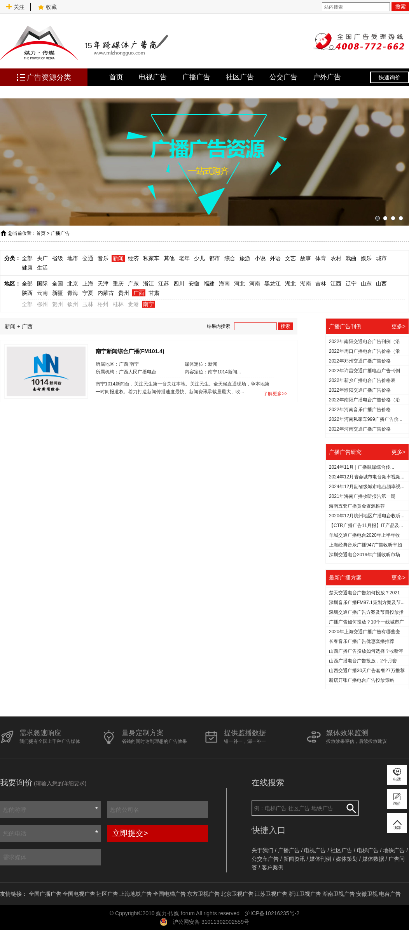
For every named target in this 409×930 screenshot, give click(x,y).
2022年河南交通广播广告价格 (360, 429)
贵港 (133, 304)
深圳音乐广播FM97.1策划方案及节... (367, 602)
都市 (214, 258)
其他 (169, 258)
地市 (72, 258)
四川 (178, 283)
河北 (239, 283)
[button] (377, 218)
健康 (27, 267)
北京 (72, 283)
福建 (209, 283)
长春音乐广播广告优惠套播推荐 (361, 641)
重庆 (118, 283)
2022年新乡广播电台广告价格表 (362, 380)
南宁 (148, 304)
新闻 (118, 258)
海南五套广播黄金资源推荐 (357, 506)
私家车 (151, 258)
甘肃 (154, 293)
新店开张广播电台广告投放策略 (361, 680)
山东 (366, 283)
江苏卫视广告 (271, 894)
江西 (335, 283)
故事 (305, 258)
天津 (103, 283)
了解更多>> (275, 393)
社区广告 (240, 77)
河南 (254, 283)
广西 (138, 293)
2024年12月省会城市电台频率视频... (366, 477)
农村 (335, 258)
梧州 (103, 304)
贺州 (57, 304)
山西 (381, 283)
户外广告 (327, 77)
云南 (42, 293)
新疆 (57, 293)
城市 (381, 258)
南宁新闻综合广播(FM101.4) (130, 351)
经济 (133, 258)
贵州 (123, 293)
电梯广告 (368, 850)
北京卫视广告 (237, 894)
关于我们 (262, 850)
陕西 (27, 293)
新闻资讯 (294, 859)
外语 (275, 258)
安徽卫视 (367, 894)
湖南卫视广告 (338, 894)
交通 (87, 258)
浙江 (148, 283)
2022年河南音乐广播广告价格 (360, 409)
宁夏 (87, 293)
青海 (72, 293)
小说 (260, 258)
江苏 (163, 283)
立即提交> (130, 833)
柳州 (42, 304)
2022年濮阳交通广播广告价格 (360, 390)
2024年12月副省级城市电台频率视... (366, 486)
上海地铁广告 (135, 894)
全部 (27, 258)
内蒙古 (106, 293)
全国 (57, 283)
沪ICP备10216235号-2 (272, 913)
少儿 (199, 258)
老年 (184, 258)
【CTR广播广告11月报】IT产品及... (366, 525)
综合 (229, 258)
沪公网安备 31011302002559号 (211, 922)
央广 (42, 258)
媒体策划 (347, 859)
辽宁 (351, 283)
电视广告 (153, 77)
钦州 (72, 304)
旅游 (244, 258)
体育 (320, 258)
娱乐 (366, 258)
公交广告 (283, 77)
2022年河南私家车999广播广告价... (365, 419)
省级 (57, 258)
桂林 (118, 304)
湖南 (305, 283)
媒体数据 (373, 859)
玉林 (87, 304)
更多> (399, 326)
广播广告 (196, 77)
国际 (42, 283)
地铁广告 (394, 850)
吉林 (320, 283)
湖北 (290, 283)
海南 (224, 283)
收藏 (47, 7)
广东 (133, 283)
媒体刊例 (320, 859)
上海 (87, 283)
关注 (15, 7)
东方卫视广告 (203, 894)
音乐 (103, 258)
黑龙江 (272, 283)
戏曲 (351, 258)
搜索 (400, 7)
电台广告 (390, 894)
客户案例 (272, 867)
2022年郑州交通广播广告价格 (360, 361)
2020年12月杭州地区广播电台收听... (366, 515)
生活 (42, 267)
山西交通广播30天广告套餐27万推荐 (367, 670)
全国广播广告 (45, 894)
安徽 (194, 283)
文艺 (290, 258)
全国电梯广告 (169, 894)
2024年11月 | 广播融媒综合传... (361, 467)
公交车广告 (265, 859)
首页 (116, 77)
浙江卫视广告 (304, 894)
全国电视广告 (79, 894)
